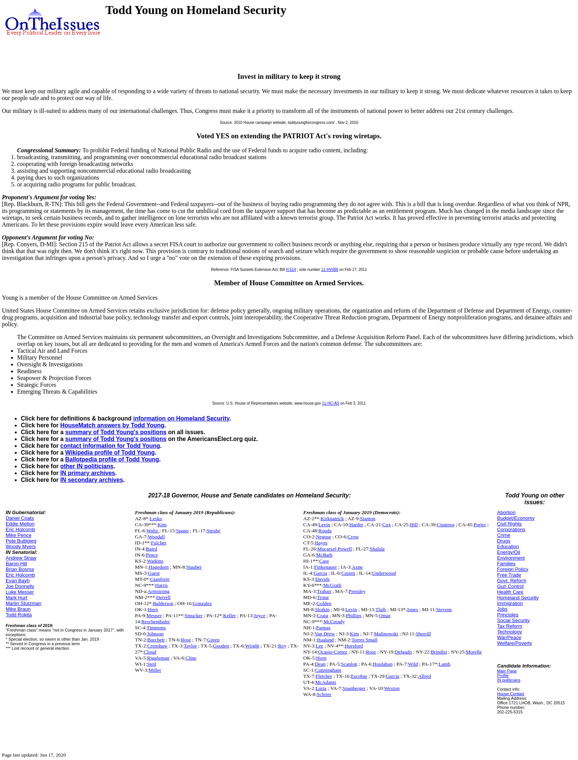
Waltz (152, 530)
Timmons (156, 627)
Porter (480, 524)
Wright (252, 646)
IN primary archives (87, 473)
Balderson (163, 603)
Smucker (193, 615)
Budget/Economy (515, 518)
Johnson (155, 633)
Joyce (259, 615)
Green (213, 640)
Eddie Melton (20, 524)
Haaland (325, 640)
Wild (413, 664)
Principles (507, 615)
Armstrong (158, 591)
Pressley (357, 591)
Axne (357, 567)
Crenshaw (157, 646)
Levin (324, 524)
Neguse (323, 537)
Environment (511, 558)
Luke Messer (20, 592)
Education (508, 546)
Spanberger (354, 688)
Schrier (324, 694)
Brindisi (439, 652)
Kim (162, 524)
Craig (322, 615)
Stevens (444, 609)
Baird (151, 549)
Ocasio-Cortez (332, 652)
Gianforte (159, 579)
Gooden (221, 646)
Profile (503, 675)
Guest (154, 573)
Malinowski (386, 633)
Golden (323, 603)
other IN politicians (86, 466)
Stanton (368, 518)
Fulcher (158, 543)
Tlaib (380, 609)
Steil (151, 664)
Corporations (511, 529)
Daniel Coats (20, 518)
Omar (384, 615)
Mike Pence (18, 535)
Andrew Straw (21, 558)
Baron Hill (16, 563)
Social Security (513, 620)
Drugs (503, 541)
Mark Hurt (16, 597)
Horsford (354, 646)
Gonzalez (202, 603)
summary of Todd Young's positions (115, 432)
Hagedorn (159, 567)
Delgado (403, 652)
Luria (320, 688)
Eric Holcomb (20, 529)
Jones (412, 609)
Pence (152, 555)
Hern (153, 609)
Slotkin (322, 609)
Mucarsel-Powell (334, 549)
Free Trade (509, 575)
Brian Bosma (20, 569)
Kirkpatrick (332, 518)
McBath (324, 555)
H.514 (291, 269)
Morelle (474, 652)
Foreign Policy (512, 569)
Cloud (150, 652)
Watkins (155, 561)
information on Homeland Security (181, 418)
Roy (282, 646)
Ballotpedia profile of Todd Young (112, 459)
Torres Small (364, 640)
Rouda (325, 530)
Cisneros (446, 524)
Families (506, 563)
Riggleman (158, 658)
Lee (319, 646)
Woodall (156, 537)
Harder (356, 524)
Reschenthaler (155, 621)
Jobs (502, 609)
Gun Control (510, 586)
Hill (414, 524)
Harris (161, 585)
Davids (322, 579)
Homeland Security (518, 597)
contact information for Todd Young (110, 446)
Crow (353, 537)
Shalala (377, 549)
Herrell (163, 597)
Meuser (154, 615)
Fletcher (324, 676)
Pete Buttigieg (21, 541)
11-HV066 (329, 269)
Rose (186, 640)
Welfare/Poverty (514, 643)
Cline (190, 658)
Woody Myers (21, 546)
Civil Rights (509, 524)
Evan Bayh (18, 580)
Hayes (321, 543)
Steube (213, 530)
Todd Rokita (19, 615)
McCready (334, 621)
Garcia (320, 573)
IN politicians (508, 680)
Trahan (324, 591)
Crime (503, 535)
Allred (424, 676)
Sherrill (423, 633)
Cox (386, 524)
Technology (509, 632)
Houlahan (383, 664)
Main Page (507, 671)
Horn (321, 658)
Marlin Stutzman (23, 603)
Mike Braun (18, 609)
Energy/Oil (508, 552)
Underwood (384, 573)
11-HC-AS (330, 403)
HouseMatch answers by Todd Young (112, 425)
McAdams (325, 682)
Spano (182, 530)
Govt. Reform (511, 580)
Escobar (359, 676)
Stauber (194, 567)
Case (324, 561)
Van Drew (325, 633)
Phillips (354, 615)
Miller (155, 670)
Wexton (391, 688)
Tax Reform (509, 626)
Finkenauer (325, 567)
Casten (348, 573)
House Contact (510, 693)
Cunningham (328, 670)
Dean (320, 664)
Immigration (510, 603)
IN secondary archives (91, 480)
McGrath (332, 585)
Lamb (444, 664)
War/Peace (509, 637)
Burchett (156, 640)
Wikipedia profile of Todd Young (110, 452)
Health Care (510, 592)
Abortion (506, 512)
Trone (323, 597)
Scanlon (349, 664)
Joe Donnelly (20, 586)
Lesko (156, 518)
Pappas (323, 627)
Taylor (190, 646)
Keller (229, 615)
